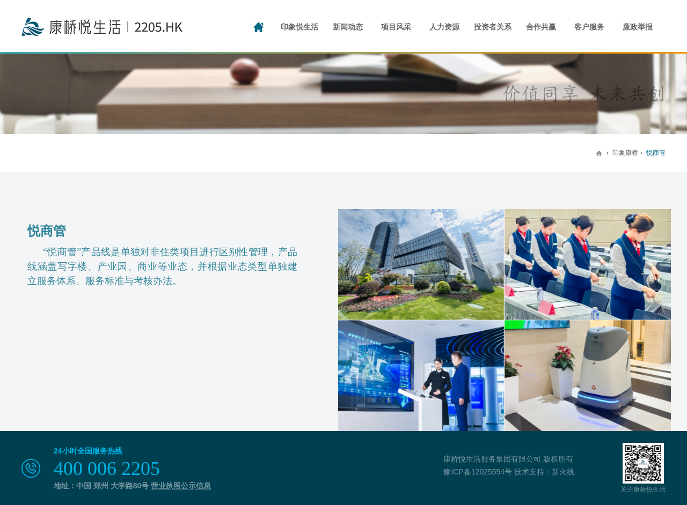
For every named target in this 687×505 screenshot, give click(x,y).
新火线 (563, 471)
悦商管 (656, 153)
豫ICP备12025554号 (477, 471)
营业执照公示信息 (181, 485)
